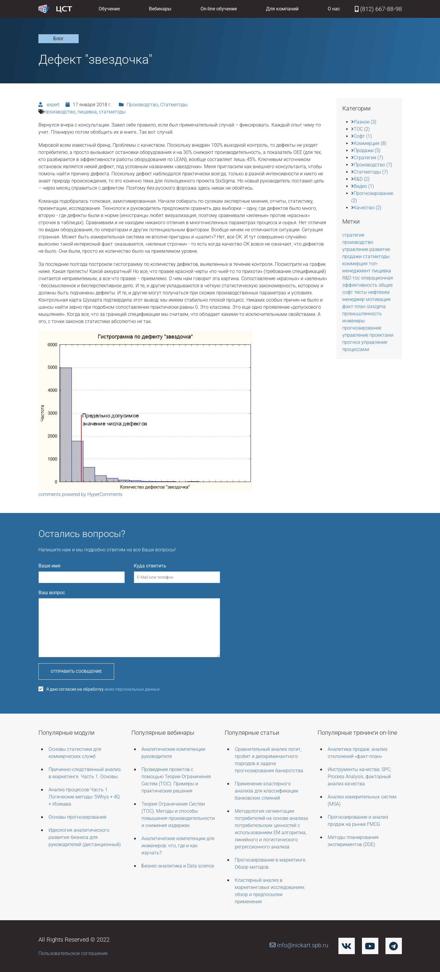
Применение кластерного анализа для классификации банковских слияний (266, 791)
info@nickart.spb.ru (299, 945)
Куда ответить (150, 566)
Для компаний (282, 9)
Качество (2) (366, 207)
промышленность (362, 313)
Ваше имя (49, 566)
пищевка (87, 112)
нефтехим (379, 292)
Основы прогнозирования (77, 817)
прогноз (351, 342)
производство (59, 112)
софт (348, 292)
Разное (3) (363, 122)
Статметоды (174, 104)
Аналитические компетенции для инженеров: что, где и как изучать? (178, 846)
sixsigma (376, 306)
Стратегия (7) (367, 157)
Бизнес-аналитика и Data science (178, 866)
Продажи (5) (365, 150)
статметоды (112, 112)
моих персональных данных (132, 689)
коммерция (355, 263)
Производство (142, 104)
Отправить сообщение (76, 671)
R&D (347, 278)
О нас (334, 9)
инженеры (353, 321)
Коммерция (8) (368, 143)
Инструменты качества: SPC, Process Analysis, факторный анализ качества (359, 777)
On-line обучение (218, 9)
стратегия (353, 235)
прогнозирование (361, 328)
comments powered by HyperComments (80, 494)
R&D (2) (360, 179)
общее (386, 285)
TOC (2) (360, 129)
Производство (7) (371, 165)
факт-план (354, 306)
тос (356, 278)
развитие (379, 249)
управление (355, 249)
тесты (361, 292)
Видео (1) (362, 186)
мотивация (378, 299)
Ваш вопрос (51, 592)
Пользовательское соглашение (73, 953)
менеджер (354, 299)
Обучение (109, 9)
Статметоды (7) (369, 172)
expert (53, 104)
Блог (58, 38)
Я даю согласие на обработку (99, 689)
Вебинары (160, 9)
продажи (352, 256)
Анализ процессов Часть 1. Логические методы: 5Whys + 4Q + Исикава (84, 797)
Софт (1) (361, 136)
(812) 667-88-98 (378, 9)
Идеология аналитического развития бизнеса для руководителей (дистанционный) (85, 837)
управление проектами (368, 335)
